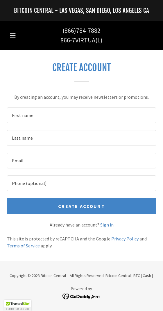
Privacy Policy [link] (125, 239)
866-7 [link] (67, 40)
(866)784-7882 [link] (81, 30)
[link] (81, 10)
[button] (13, 35)
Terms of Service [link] (23, 246)
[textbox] (81, 115)
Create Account (81, 206)
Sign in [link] (107, 225)
